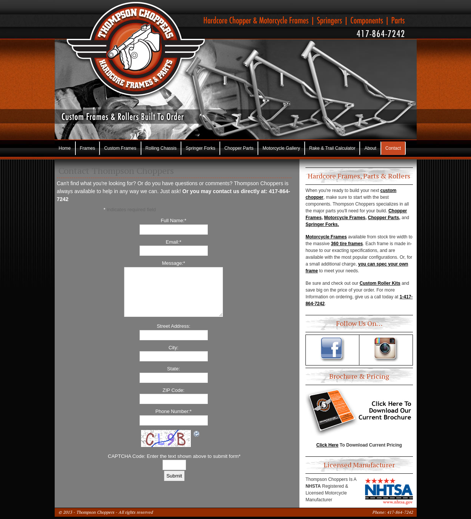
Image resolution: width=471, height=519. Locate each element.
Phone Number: (173, 411)
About (370, 148)
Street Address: (173, 326)
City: (173, 347)
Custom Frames (120, 148)
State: (173, 369)
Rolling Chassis (161, 148)
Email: (173, 242)
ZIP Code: (173, 390)
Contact (393, 148)
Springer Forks (200, 148)
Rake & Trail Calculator (332, 148)
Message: (173, 263)
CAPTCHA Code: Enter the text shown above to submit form (174, 456)
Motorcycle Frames (344, 217)
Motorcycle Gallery (281, 148)
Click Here (327, 445)
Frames (87, 148)
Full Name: (173, 220)
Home (65, 148)
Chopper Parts (238, 148)
